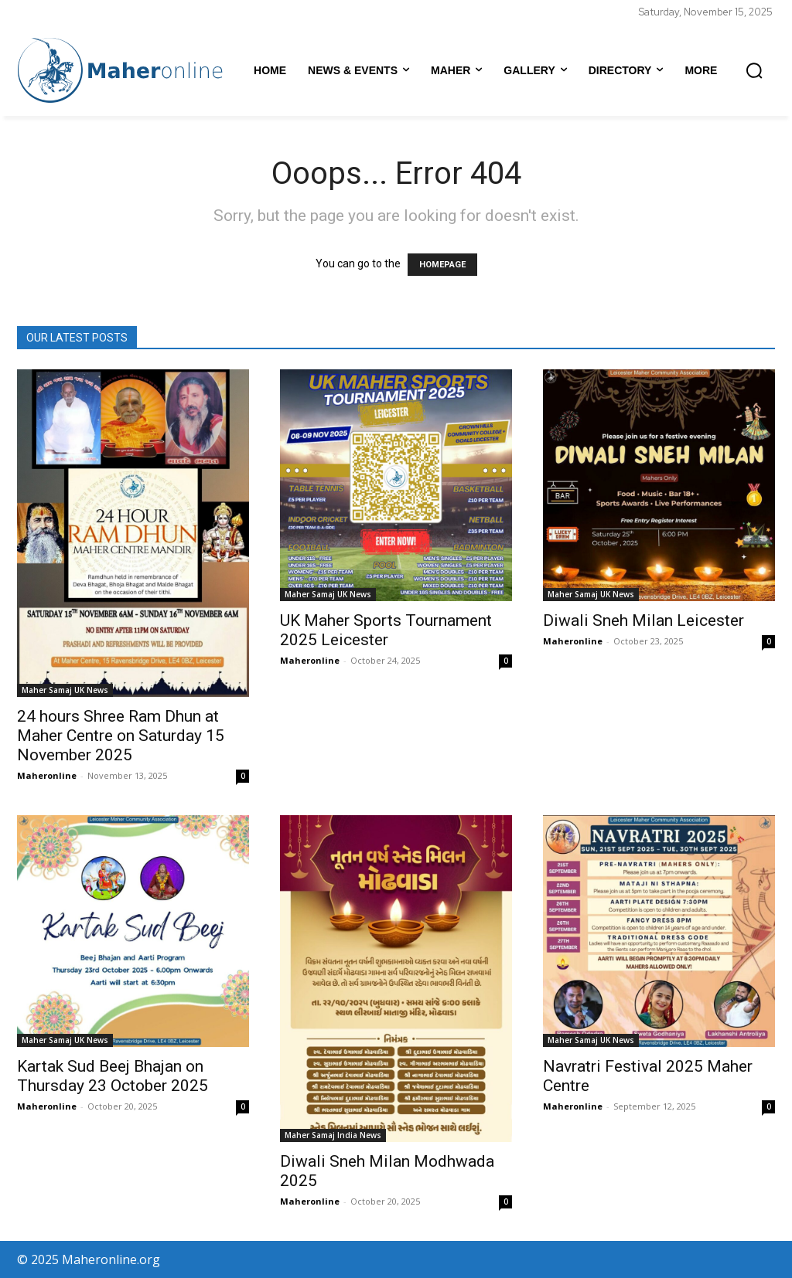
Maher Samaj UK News (65, 690)
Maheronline (47, 775)
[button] (754, 70)
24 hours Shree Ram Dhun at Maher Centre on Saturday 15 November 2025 (120, 735)
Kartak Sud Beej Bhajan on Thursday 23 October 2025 (112, 1076)
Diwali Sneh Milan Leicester (643, 620)
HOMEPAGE (442, 265)
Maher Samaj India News (333, 1135)
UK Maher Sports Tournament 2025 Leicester (386, 630)
